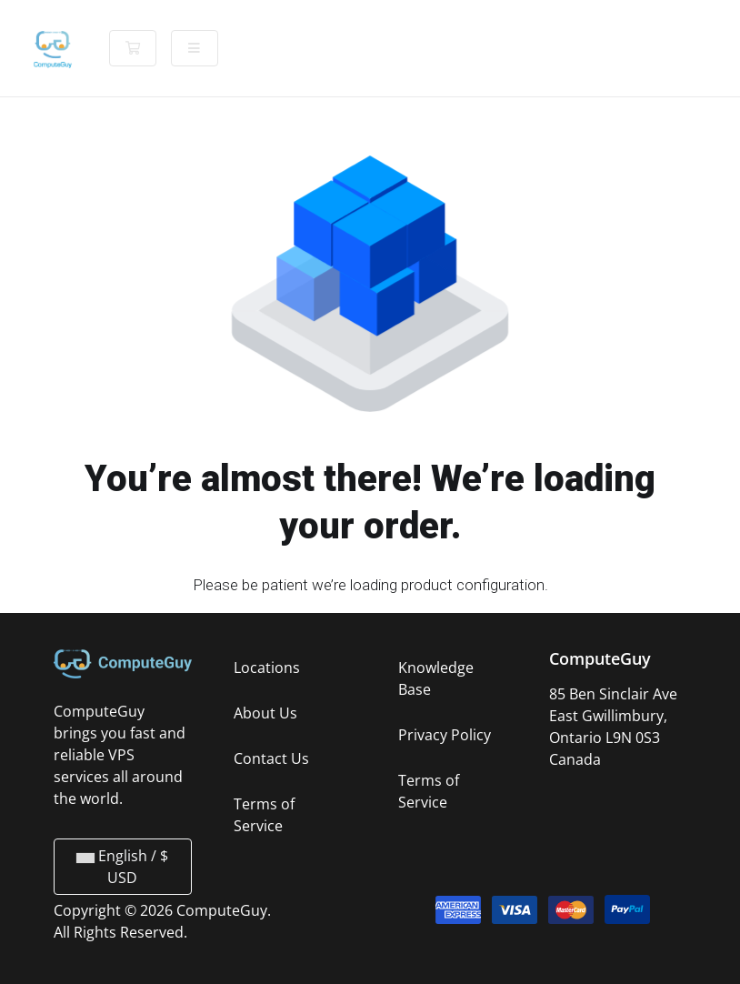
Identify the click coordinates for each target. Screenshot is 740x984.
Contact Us (271, 758)
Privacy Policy (444, 735)
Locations (267, 668)
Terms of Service (264, 815)
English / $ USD (122, 867)
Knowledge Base (436, 678)
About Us (265, 713)
